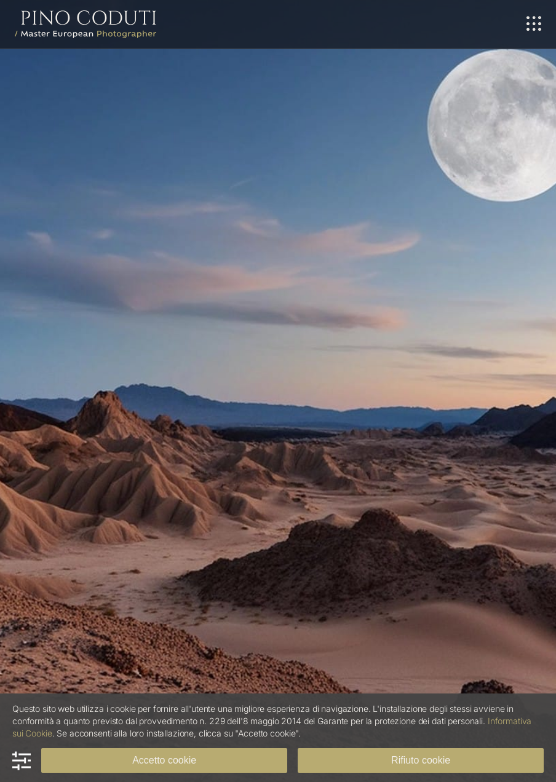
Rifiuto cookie (420, 760)
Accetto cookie (164, 760)
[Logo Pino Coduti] (85, 15)
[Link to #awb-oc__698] (533, 24)
